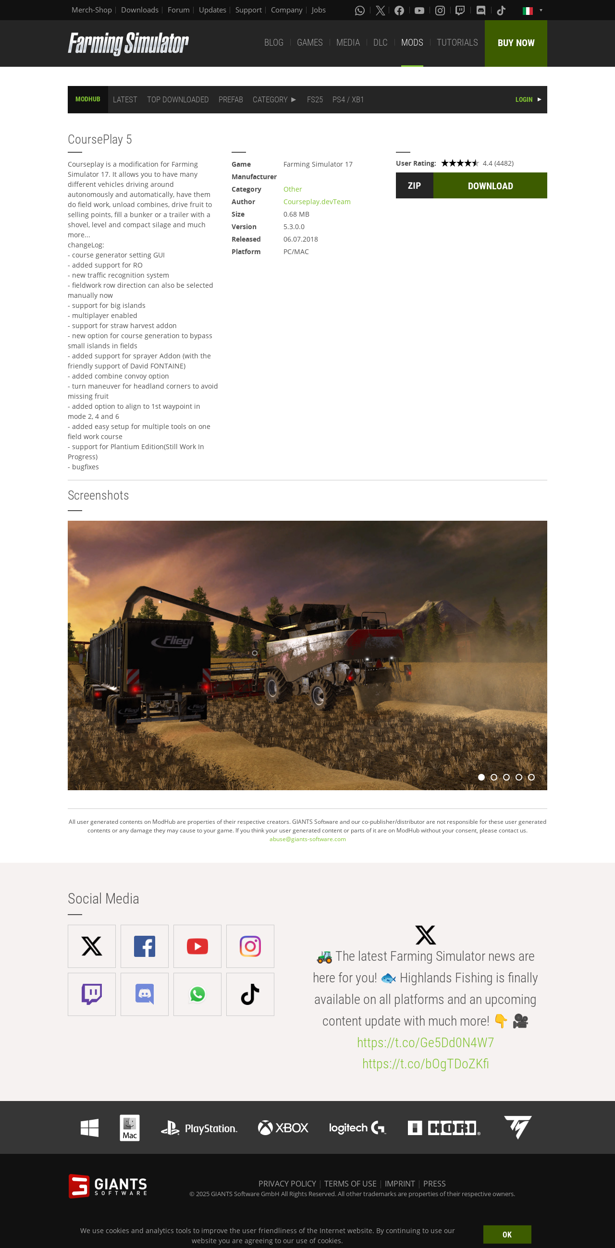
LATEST (125, 99)
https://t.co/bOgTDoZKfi (425, 1064)
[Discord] (482, 10)
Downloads (140, 9)
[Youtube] (420, 10)
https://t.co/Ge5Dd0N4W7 (425, 1043)
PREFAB (231, 99)
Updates (212, 9)
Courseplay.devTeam (317, 201)
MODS (412, 42)
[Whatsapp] (361, 10)
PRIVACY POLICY (287, 1183)
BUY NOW (516, 43)
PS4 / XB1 (348, 99)
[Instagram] (441, 10)
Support (248, 9)
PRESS (434, 1183)
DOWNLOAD (490, 186)
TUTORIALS (457, 42)
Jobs (319, 9)
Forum (179, 9)
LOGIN (524, 99)
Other (292, 189)
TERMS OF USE (350, 1183)
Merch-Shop (92, 9)
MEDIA (348, 42)
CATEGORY (270, 99)
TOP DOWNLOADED (178, 99)
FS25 (315, 99)
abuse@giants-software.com (308, 839)
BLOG (273, 42)
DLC (380, 42)
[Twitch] (461, 10)
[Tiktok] (502, 10)
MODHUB (87, 99)
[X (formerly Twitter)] (380, 10)
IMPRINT (400, 1183)
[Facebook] (400, 10)
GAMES (310, 42)
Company (287, 9)
